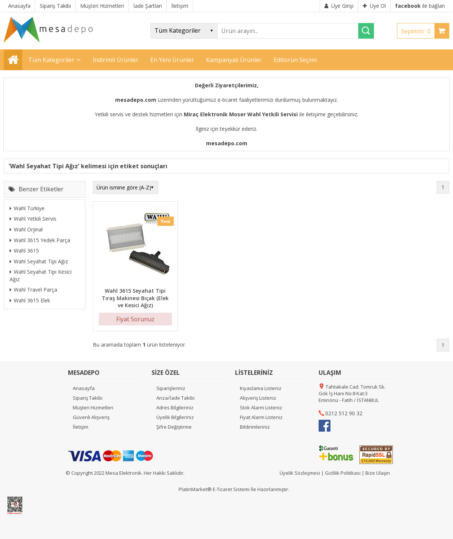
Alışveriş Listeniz (258, 397)
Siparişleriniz (170, 388)
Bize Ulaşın (377, 473)
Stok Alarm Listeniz (261, 407)
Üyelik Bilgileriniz (175, 417)
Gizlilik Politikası (343, 473)
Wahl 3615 (24, 250)
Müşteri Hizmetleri (93, 407)
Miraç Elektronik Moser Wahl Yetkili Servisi (241, 114)
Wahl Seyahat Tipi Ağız (39, 261)
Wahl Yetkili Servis (33, 218)
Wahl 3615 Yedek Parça (40, 240)
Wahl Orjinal (26, 229)
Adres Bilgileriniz (174, 407)
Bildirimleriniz (255, 426)
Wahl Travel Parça (33, 289)
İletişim (80, 426)
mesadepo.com (135, 99)
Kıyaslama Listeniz (260, 388)
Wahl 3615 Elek (30, 300)
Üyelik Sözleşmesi (300, 473)
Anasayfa (84, 388)
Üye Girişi (339, 5)
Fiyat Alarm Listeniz (261, 417)
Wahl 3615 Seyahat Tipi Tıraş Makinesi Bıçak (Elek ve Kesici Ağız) (135, 298)
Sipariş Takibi (87, 397)
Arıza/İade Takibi (175, 397)
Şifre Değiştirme (174, 426)
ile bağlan (420, 5)
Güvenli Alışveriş (91, 417)
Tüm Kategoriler (51, 60)
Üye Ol (374, 5)
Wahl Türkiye (27, 208)
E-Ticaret (222, 489)
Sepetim (417, 31)
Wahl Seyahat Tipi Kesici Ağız (41, 275)
